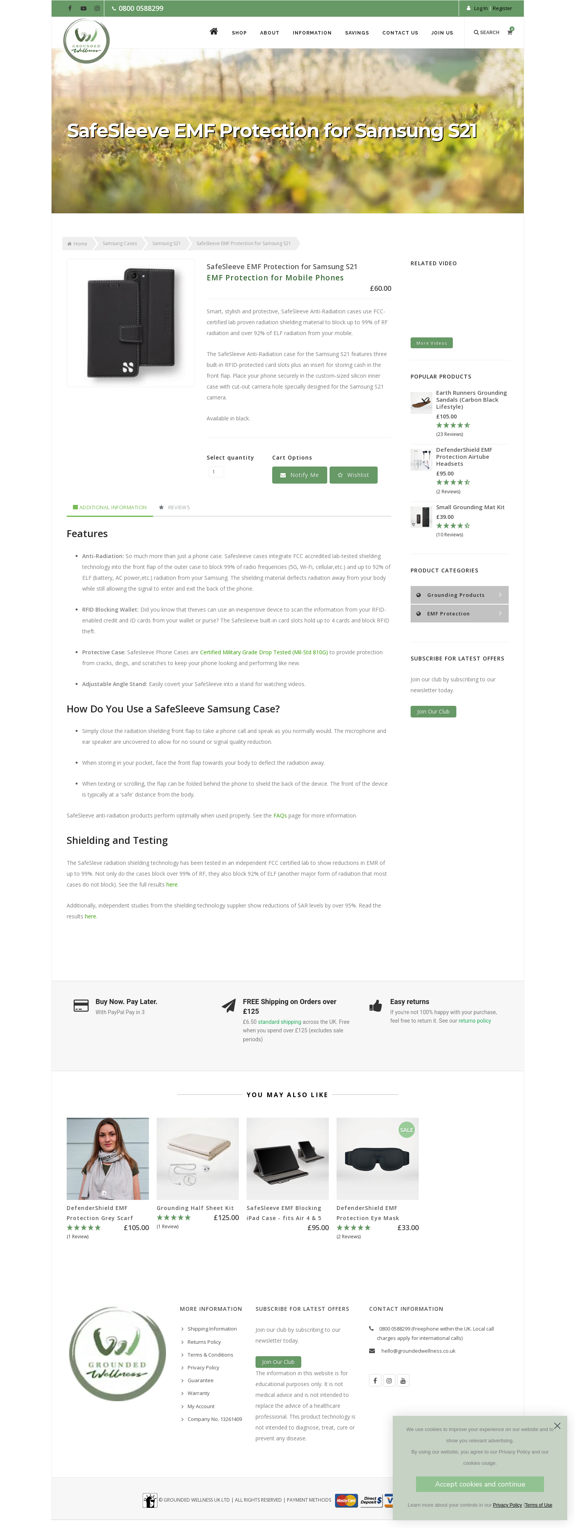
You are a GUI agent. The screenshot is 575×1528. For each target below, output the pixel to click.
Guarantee (201, 1380)
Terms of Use (539, 1505)
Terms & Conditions (210, 1354)
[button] (354, 475)
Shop (239, 33)
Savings (357, 33)
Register (502, 8)
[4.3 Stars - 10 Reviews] (472, 530)
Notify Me (299, 475)
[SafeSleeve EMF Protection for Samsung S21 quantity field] (216, 472)
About (270, 33)
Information (312, 33)
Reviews (174, 507)
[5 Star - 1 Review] (108, 1232)
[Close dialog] (557, 1426)
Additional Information (110, 507)
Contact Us (400, 33)
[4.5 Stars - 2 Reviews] (472, 487)
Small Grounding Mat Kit (470, 507)
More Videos (431, 343)
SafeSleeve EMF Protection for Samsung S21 (282, 266)
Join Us (442, 33)
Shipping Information (212, 1328)
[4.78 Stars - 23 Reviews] (472, 430)
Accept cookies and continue (480, 1484)
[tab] (110, 507)
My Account (201, 1406)
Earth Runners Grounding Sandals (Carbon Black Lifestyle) (471, 399)
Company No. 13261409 (215, 1419)
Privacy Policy (203, 1367)
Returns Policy (204, 1341)
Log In (481, 8)
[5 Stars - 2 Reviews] (378, 1232)
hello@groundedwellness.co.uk (419, 1350)
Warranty (199, 1393)
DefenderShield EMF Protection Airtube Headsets (464, 456)
